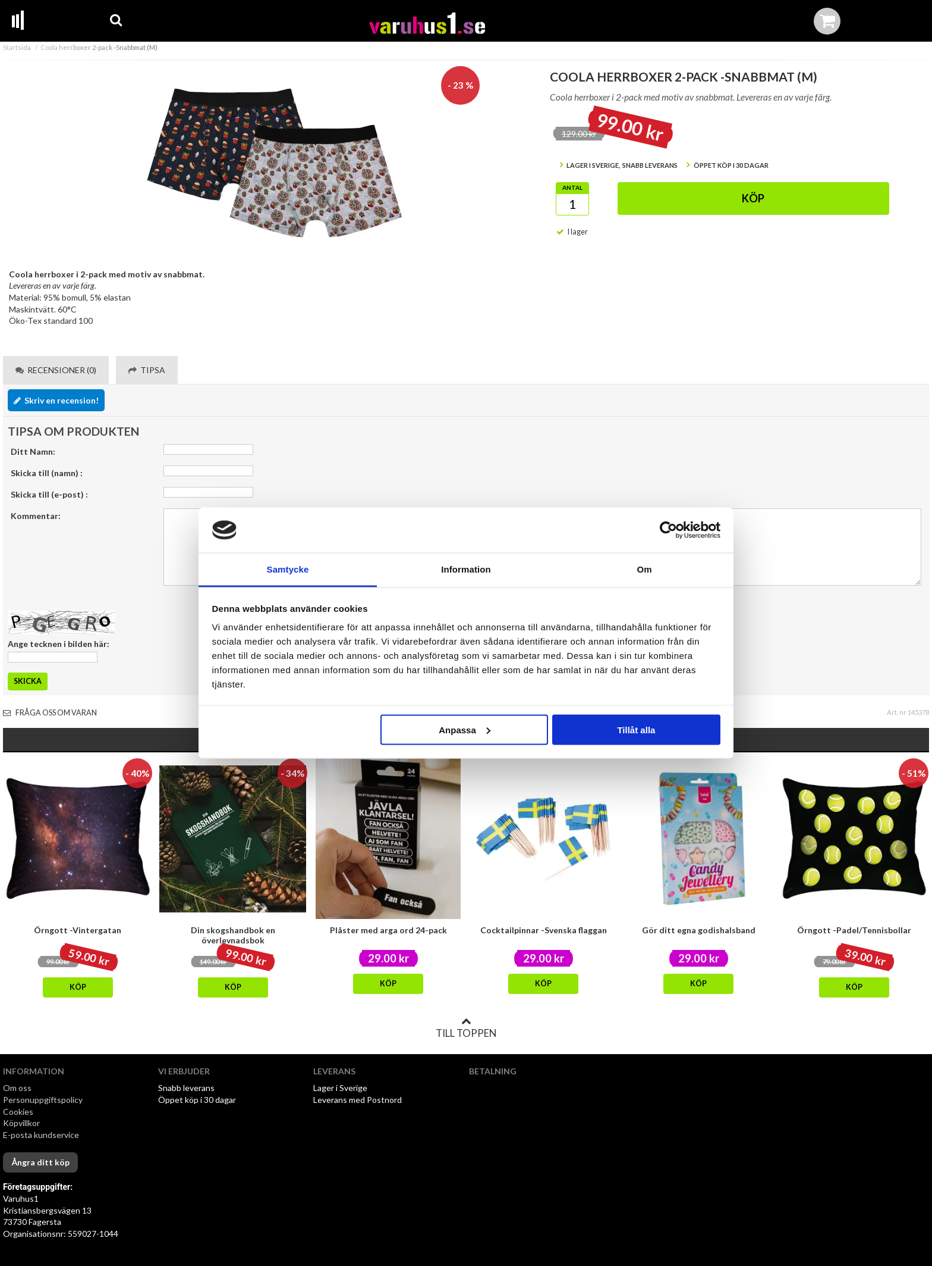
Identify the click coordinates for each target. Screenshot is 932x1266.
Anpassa (464, 729)
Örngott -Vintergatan (77, 930)
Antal (572, 187)
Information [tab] (466, 569)
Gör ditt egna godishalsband (698, 930)
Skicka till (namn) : (47, 473)
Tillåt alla (636, 729)
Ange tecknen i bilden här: (58, 644)
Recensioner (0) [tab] (55, 370)
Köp (753, 198)
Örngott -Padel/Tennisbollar (854, 930)
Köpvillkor (21, 1123)
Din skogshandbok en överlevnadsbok (233, 935)
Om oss (17, 1088)
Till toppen (466, 1028)
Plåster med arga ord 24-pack (388, 930)
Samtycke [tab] (288, 569)
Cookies (18, 1111)
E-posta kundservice (42, 1135)
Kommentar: (36, 516)
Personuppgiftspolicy (43, 1100)
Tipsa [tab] (146, 370)
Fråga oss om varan (50, 712)
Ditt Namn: (33, 451)
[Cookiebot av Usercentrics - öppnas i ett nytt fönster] (668, 530)
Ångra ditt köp (40, 1162)
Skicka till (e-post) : (49, 494)
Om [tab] (644, 569)
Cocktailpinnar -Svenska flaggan (543, 930)
